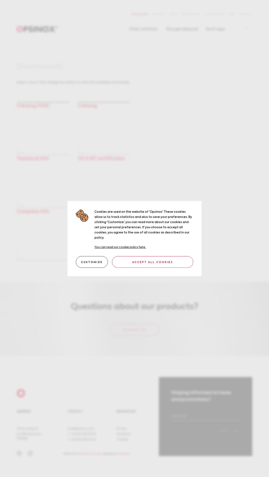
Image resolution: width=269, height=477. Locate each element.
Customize (92, 262)
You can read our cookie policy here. (120, 247)
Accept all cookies (152, 262)
